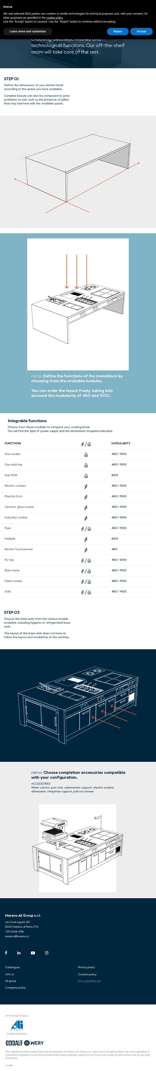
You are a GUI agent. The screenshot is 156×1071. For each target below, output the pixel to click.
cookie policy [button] (55, 17)
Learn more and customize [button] (28, 31)
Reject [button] (118, 31)
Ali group (10, 980)
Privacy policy (86, 967)
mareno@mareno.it (17, 936)
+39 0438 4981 (14, 931)
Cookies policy (87, 974)
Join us (9, 974)
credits (9, 1065)
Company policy (15, 987)
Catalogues (12, 967)
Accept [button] (141, 31)
